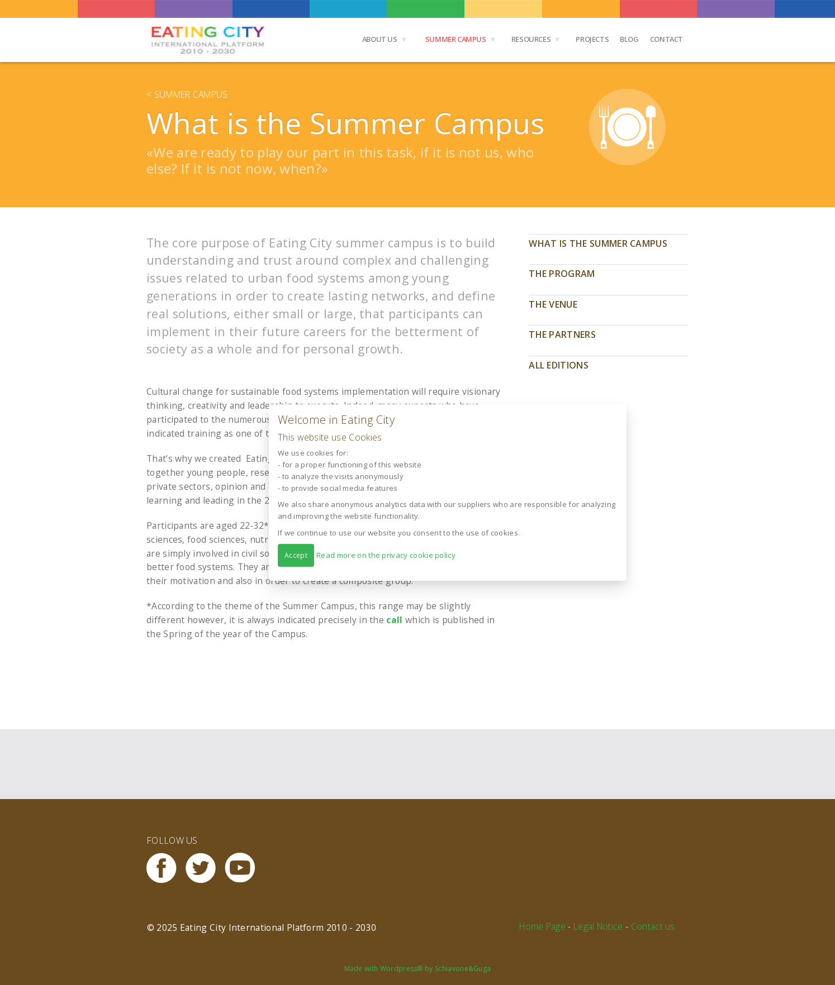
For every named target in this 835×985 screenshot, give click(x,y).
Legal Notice (598, 926)
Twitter (205, 868)
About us (379, 39)
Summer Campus (455, 39)
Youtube (244, 868)
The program (562, 273)
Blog (629, 39)
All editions (559, 365)
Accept (295, 555)
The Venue (553, 304)
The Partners (562, 334)
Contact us (653, 926)
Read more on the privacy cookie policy (386, 555)
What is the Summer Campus (598, 243)
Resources (531, 39)
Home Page (542, 926)
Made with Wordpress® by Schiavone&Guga (417, 968)
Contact (666, 39)
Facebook (166, 868)
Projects (592, 39)
